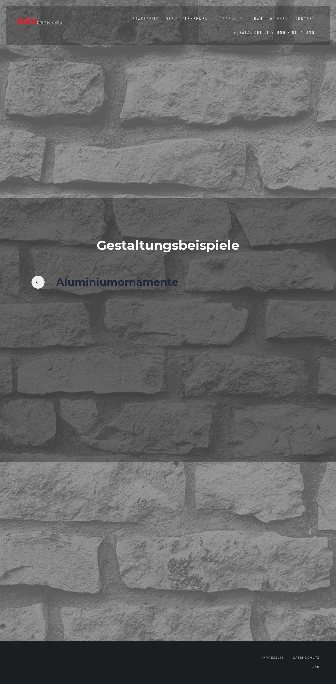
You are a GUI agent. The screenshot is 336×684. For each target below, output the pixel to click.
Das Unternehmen (189, 18)
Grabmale (233, 18)
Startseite (146, 18)
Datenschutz (306, 657)
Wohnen (279, 18)
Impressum (272, 657)
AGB (316, 667)
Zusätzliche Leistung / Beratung (274, 32)
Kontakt (305, 18)
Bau (258, 18)
